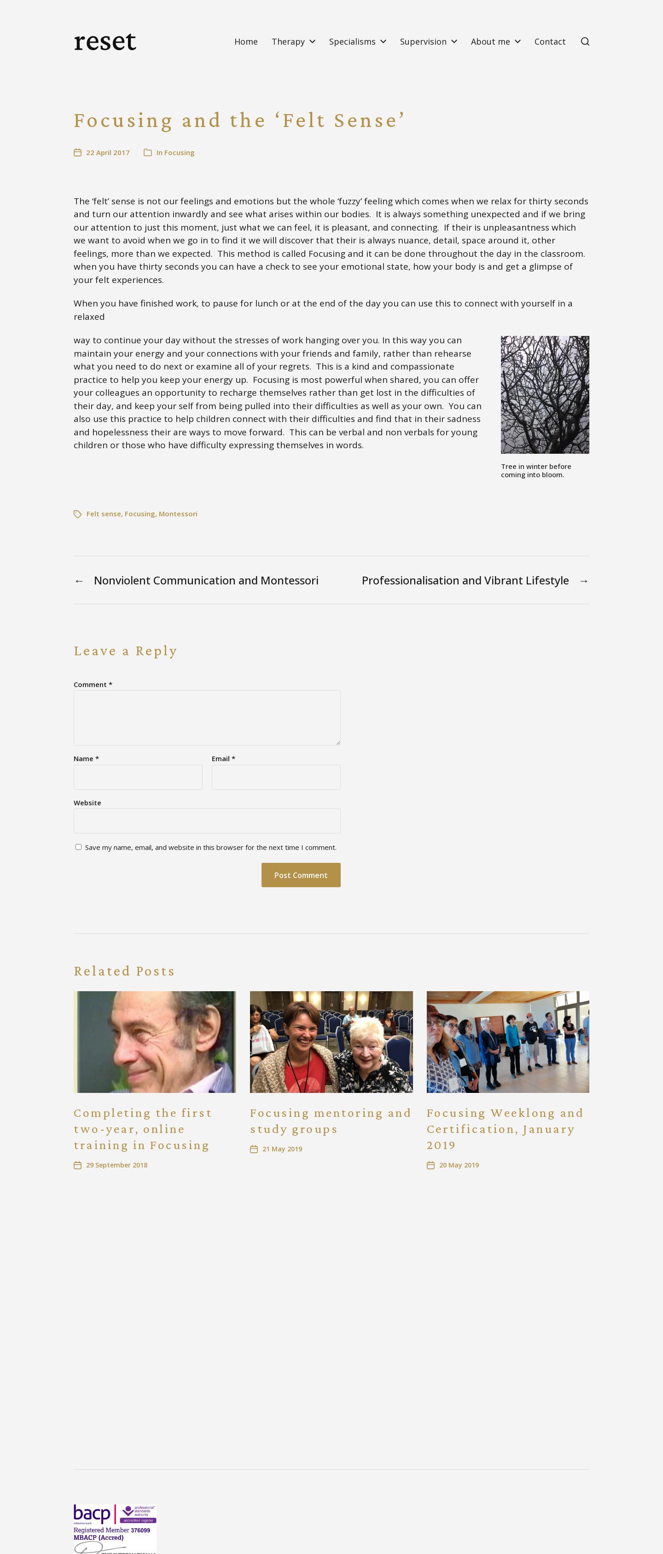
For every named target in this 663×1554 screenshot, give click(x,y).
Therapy (288, 41)
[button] (585, 41)
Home (246, 41)
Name (86, 759)
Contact (550, 41)
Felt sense (104, 513)
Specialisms (352, 41)
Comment (93, 684)
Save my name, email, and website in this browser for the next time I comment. (211, 847)
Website (87, 802)
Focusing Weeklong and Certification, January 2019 (506, 1128)
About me (490, 41)
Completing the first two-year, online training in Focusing (143, 1128)
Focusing (179, 152)
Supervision (423, 41)
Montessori (178, 513)
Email (223, 759)
